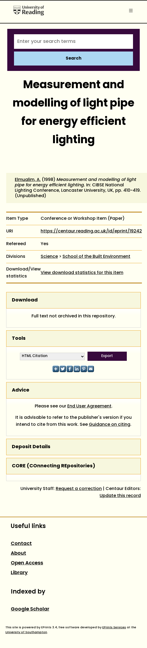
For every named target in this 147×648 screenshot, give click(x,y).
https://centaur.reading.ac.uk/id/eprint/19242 (91, 231)
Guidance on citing (109, 424)
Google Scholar (30, 609)
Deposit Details (31, 447)
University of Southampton (26, 632)
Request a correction (79, 488)
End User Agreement (89, 406)
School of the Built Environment (96, 256)
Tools (19, 338)
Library (19, 573)
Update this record (120, 495)
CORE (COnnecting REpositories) (53, 466)
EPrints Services (114, 627)
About (18, 553)
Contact (21, 544)
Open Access (27, 563)
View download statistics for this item (82, 272)
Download (25, 300)
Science (49, 256)
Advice (20, 390)
